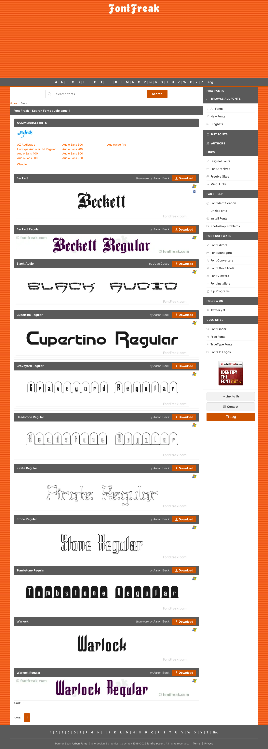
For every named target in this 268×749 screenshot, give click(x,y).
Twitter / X (216, 310)
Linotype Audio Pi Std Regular (36, 149)
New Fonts (216, 116)
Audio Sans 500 (27, 158)
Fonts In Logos (219, 352)
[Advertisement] (134, 48)
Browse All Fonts (224, 99)
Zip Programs (218, 291)
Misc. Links (216, 184)
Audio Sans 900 (72, 158)
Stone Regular (27, 519)
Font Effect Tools (220, 268)
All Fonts (215, 109)
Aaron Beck (161, 178)
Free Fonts (216, 337)
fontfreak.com (155, 743)
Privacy (208, 743)
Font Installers (218, 283)
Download (184, 178)
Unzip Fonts (217, 211)
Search (157, 94)
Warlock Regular (28, 673)
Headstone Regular (30, 417)
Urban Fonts (79, 743)
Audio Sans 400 (27, 153)
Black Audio (25, 263)
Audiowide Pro (116, 144)
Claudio (22, 164)
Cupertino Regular (30, 315)
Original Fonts (218, 161)
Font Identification (221, 203)
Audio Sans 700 (72, 149)
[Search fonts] (100, 94)
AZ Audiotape (26, 144)
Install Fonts (217, 218)
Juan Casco (161, 263)
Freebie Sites (218, 176)
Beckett (22, 178)
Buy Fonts (217, 134)
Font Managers (219, 253)
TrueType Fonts (219, 344)
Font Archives (218, 169)
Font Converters (220, 260)
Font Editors (217, 245)
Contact (230, 406)
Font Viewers (218, 276)
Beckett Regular (28, 229)
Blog (210, 82)
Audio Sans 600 (72, 144)
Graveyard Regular (30, 366)
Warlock (23, 621)
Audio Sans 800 (72, 153)
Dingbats (215, 124)
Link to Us (231, 396)
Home (13, 103)
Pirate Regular (27, 468)
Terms (196, 743)
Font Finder (216, 329)
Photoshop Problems (223, 226)
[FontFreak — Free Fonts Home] (134, 9)
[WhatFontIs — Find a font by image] (231, 384)
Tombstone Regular (31, 570)
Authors (216, 143)
